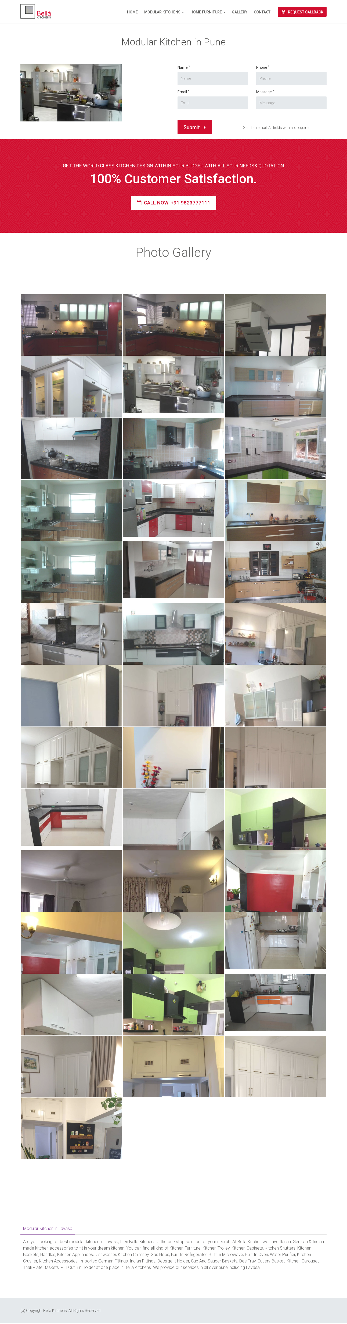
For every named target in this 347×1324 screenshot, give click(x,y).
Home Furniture (206, 12)
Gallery (239, 12)
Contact (262, 12)
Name (154, 90)
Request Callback (302, 12)
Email (161, 114)
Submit (184, 144)
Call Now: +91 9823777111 (173, 203)
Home (132, 12)
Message (239, 88)
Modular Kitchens (162, 12)
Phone (229, 65)
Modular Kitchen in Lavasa (47, 1229)
